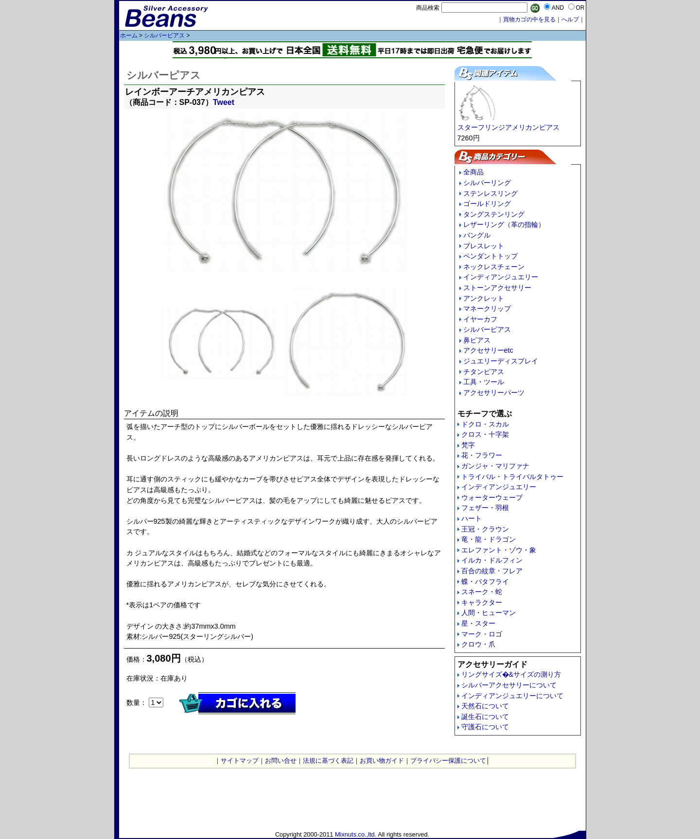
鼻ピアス (476, 340)
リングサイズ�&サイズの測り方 (511, 674)
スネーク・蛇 (481, 592)
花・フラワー (481, 455)
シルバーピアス (164, 35)
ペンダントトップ (490, 256)
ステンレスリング (490, 193)
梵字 (468, 445)
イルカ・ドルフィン (492, 560)
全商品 (473, 172)
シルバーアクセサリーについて (509, 685)
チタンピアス (483, 372)
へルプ (570, 19)
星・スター (478, 623)
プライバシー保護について (448, 760)
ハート (471, 518)
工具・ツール (483, 382)
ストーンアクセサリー (497, 287)
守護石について (485, 727)
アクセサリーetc (488, 350)
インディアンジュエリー (500, 277)
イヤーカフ (480, 319)
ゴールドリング (487, 203)
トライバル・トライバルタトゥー (512, 476)
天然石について (485, 706)
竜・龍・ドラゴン (488, 539)
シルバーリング (487, 183)
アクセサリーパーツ (494, 392)
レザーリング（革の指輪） (504, 224)
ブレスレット (483, 246)
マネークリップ (487, 308)
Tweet (223, 102)
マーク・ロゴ (481, 634)
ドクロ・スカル (485, 424)
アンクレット (483, 298)
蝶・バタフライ (485, 581)
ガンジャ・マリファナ (495, 466)
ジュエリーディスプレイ (500, 361)
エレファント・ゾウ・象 (498, 550)
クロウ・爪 (478, 644)
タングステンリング (494, 214)
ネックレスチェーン (494, 267)
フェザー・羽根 (485, 508)
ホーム (129, 35)
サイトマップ (240, 760)
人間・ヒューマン (488, 612)
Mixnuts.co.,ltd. (355, 834)
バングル (476, 235)
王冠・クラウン (485, 529)
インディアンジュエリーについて (512, 696)
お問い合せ (281, 760)
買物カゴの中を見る (529, 19)
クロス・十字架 (485, 434)
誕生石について (485, 716)
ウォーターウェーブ (492, 497)
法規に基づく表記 (328, 760)
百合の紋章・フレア (492, 571)
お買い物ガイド (382, 760)
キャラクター (481, 602)
